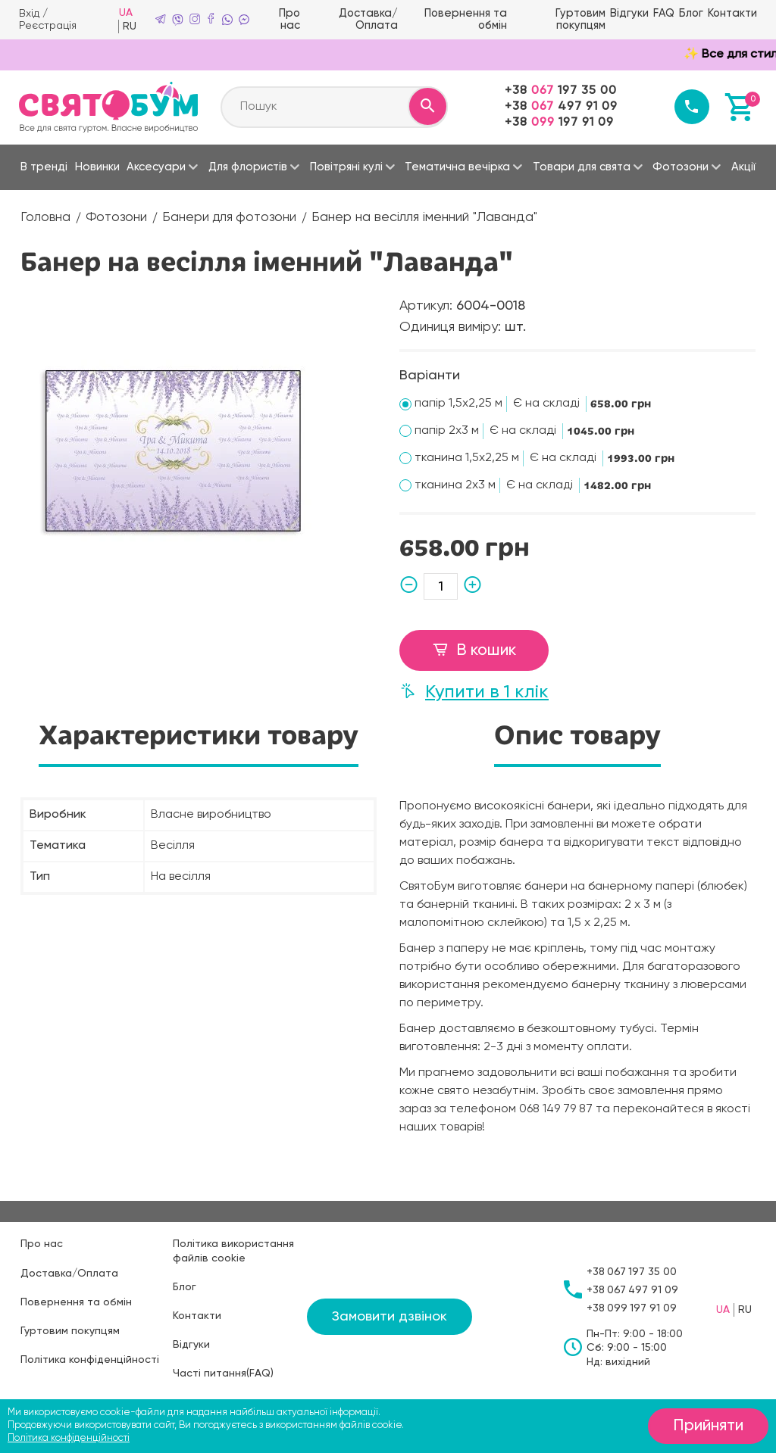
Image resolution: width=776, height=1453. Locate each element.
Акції (743, 164)
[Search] (425, 105)
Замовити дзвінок (389, 1315)
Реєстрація (48, 25)
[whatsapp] (231, 19)
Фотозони (680, 164)
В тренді (43, 164)
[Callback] (691, 105)
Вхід (29, 13)
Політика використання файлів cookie (233, 1249)
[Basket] (740, 105)
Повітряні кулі (346, 164)
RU (133, 25)
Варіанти (429, 373)
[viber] (181, 19)
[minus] (411, 585)
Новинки (97, 164)
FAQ (666, 13)
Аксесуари (156, 164)
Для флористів (247, 164)
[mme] (247, 19)
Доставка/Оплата (374, 19)
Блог (694, 13)
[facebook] (214, 19)
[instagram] (197, 19)
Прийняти (705, 1426)
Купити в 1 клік (474, 687)
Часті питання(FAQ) (223, 1372)
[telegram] (164, 19)
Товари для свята (581, 164)
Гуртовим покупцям (587, 19)
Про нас (294, 19)
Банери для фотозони (234, 215)
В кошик (474, 649)
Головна (45, 215)
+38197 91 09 (557, 120)
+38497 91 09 (559, 105)
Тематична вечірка (457, 164)
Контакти (733, 13)
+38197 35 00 (559, 89)
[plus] (470, 585)
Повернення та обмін (472, 19)
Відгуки (633, 13)
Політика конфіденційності (89, 1358)
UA (129, 12)
